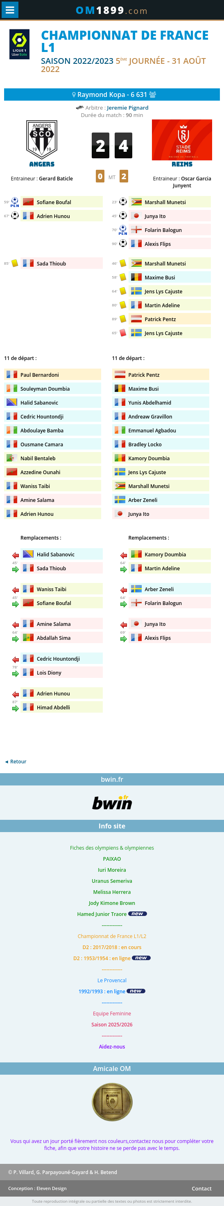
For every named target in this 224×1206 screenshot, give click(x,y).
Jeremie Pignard (128, 107)
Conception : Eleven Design (37, 1188)
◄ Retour (15, 761)
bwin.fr (112, 779)
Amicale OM (112, 1068)
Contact (202, 1188)
